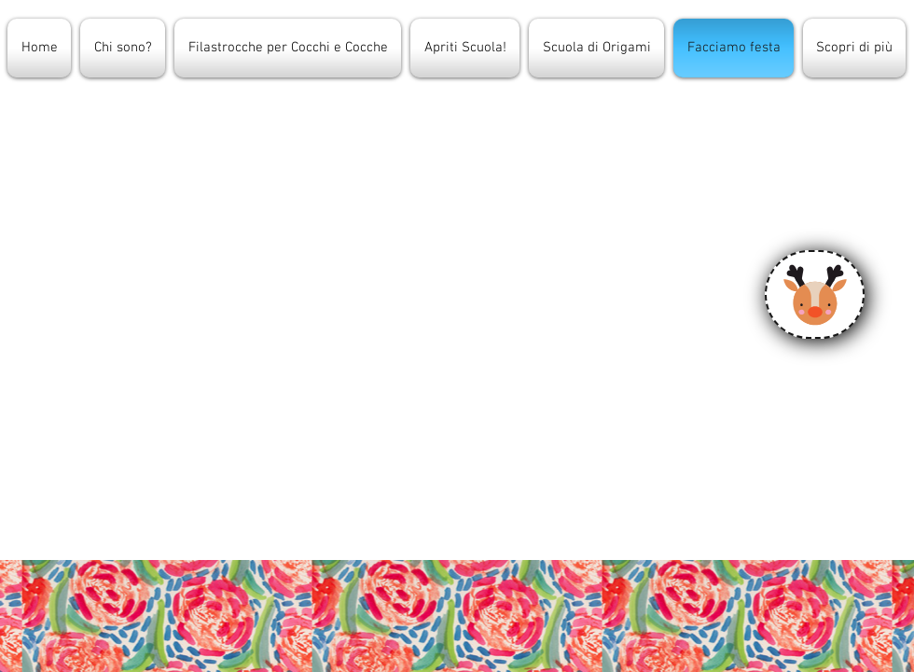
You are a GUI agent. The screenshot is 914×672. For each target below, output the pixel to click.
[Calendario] (815, 294)
